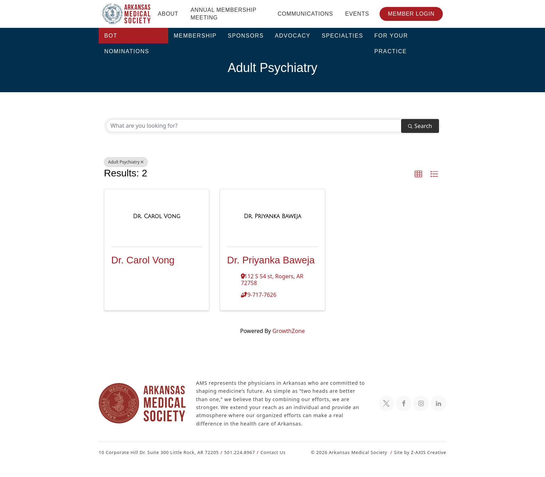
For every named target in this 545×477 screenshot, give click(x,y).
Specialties (342, 36)
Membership (195, 36)
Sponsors (246, 36)
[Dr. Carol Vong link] (156, 216)
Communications (305, 14)
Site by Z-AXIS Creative (419, 452)
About (168, 14)
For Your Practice (391, 38)
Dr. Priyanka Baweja (271, 260)
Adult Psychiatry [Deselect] (125, 162)
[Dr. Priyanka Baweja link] (272, 216)
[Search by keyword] (253, 125)
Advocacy (293, 36)
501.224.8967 (236, 452)
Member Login (411, 14)
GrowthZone (288, 331)
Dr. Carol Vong (142, 260)
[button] (418, 174)
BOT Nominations (126, 38)
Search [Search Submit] (420, 126)
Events (357, 14)
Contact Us (269, 452)
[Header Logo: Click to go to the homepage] (126, 13)
